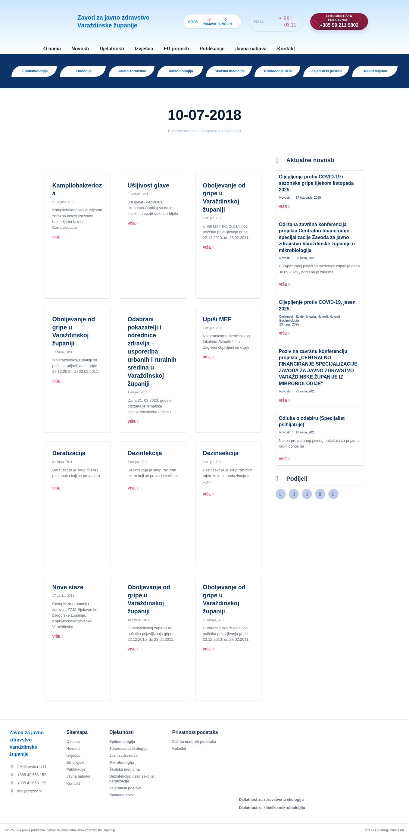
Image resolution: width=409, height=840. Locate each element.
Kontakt (286, 48)
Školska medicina (125, 774)
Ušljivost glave (148, 188)
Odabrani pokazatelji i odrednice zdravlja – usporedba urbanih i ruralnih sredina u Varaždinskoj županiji (151, 354)
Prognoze (209, 134)
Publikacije (212, 48)
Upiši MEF (217, 322)
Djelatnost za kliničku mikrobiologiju (272, 810)
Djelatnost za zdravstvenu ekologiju (271, 802)
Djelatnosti (112, 48)
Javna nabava (251, 48)
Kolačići (179, 752)
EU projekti (176, 48)
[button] (281, 497)
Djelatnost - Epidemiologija (297, 319)
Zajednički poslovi (125, 793)
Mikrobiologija (122, 766)
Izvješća (144, 48)
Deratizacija (69, 456)
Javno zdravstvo (124, 759)
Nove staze (67, 590)
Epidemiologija (122, 745)
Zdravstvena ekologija (129, 752)
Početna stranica (182, 134)
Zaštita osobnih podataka (195, 745)
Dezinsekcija (221, 456)
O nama (52, 48)
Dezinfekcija (144, 456)
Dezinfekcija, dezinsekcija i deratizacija (133, 783)
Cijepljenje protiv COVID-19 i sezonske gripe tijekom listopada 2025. (316, 186)
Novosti (80, 48)
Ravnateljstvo (121, 800)
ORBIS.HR (396, 833)
